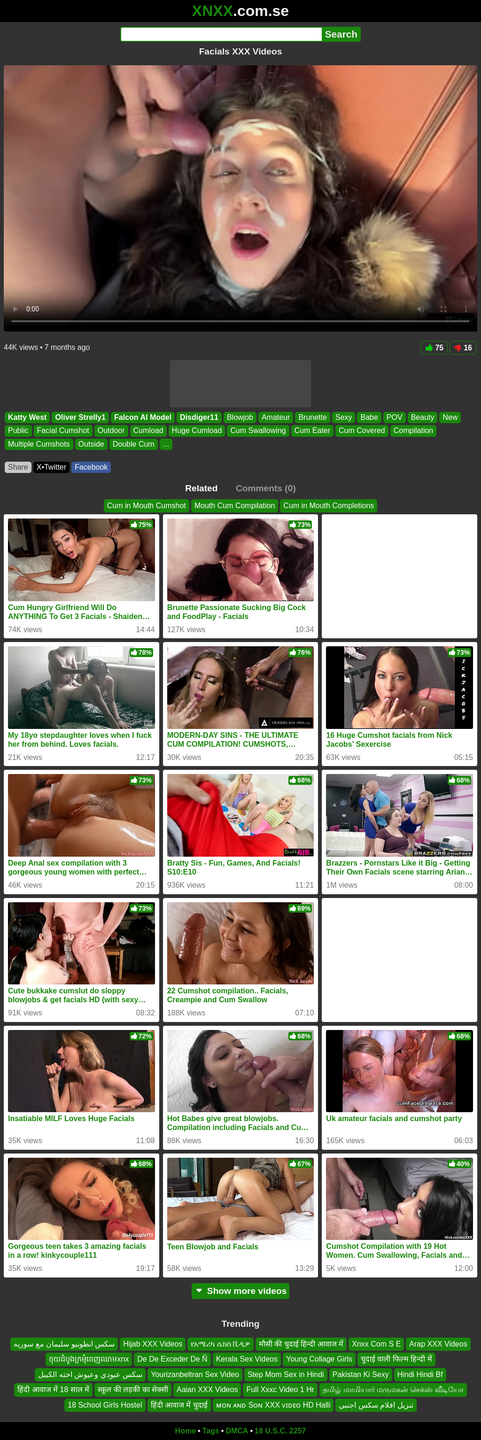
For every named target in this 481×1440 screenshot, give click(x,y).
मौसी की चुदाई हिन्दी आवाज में (301, 1344)
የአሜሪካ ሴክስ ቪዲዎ (220, 1344)
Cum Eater (312, 431)
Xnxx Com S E (376, 1344)
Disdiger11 (199, 417)
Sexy (343, 417)
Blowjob (240, 417)
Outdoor (111, 431)
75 (434, 348)
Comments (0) (266, 488)
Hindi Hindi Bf (420, 1374)
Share (18, 467)
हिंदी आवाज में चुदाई (179, 1405)
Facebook (91, 467)
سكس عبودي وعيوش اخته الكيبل (90, 1374)
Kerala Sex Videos (247, 1359)
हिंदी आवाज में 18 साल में (53, 1390)
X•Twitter (51, 467)
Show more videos (240, 1291)
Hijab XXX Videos (152, 1344)
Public (18, 431)
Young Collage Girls (319, 1359)
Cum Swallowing (258, 431)
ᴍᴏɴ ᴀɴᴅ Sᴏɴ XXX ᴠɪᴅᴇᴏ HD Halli (273, 1405)
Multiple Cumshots (39, 444)
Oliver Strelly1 (80, 417)
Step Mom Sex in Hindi (286, 1374)
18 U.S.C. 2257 (280, 1431)
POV (395, 417)
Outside (91, 444)
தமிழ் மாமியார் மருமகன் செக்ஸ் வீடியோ (393, 1390)
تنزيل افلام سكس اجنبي (376, 1405)
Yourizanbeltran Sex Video (195, 1374)
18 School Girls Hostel (105, 1405)
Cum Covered (362, 431)
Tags (210, 1431)
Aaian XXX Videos (207, 1390)
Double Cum (134, 444)
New (450, 417)
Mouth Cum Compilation (234, 506)
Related (201, 488)
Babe (369, 417)
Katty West (27, 417)
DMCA (236, 1431)
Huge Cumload (197, 431)
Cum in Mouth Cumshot (146, 506)
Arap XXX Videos (438, 1344)
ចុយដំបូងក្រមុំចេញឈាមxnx (89, 1359)
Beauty (422, 417)
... (166, 444)
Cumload (148, 431)
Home (185, 1431)
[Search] (221, 34)
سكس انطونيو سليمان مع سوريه (64, 1344)
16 (463, 348)
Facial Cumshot (63, 431)
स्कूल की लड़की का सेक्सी (133, 1390)
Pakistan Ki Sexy (361, 1374)
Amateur (276, 417)
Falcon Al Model (142, 417)
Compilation (413, 431)
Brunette (312, 417)
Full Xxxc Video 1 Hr (280, 1390)
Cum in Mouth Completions (328, 506)
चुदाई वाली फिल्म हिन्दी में (396, 1359)
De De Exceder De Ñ (172, 1359)
